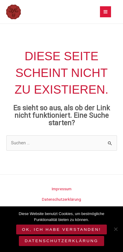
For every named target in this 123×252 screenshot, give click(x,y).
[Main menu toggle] (105, 11)
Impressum (62, 188)
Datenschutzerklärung (61, 199)
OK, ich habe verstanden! (61, 229)
